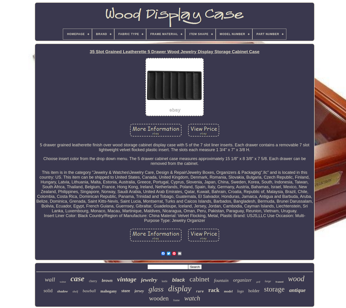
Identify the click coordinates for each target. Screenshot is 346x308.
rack (214, 290)
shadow (62, 291)
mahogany (108, 291)
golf (258, 281)
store (125, 291)
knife (164, 281)
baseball (89, 291)
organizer (242, 280)
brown (107, 280)
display (179, 288)
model (228, 291)
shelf (75, 291)
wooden (159, 298)
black (178, 280)
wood (296, 279)
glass (156, 289)
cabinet (199, 279)
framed (279, 281)
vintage (126, 279)
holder (254, 290)
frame (176, 300)
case (77, 278)
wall (50, 279)
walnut (63, 282)
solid (48, 290)
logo (240, 291)
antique (297, 290)
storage (274, 289)
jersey (139, 291)
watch (192, 298)
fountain (221, 280)
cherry (93, 281)
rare (200, 291)
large (268, 281)
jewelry (149, 280)
